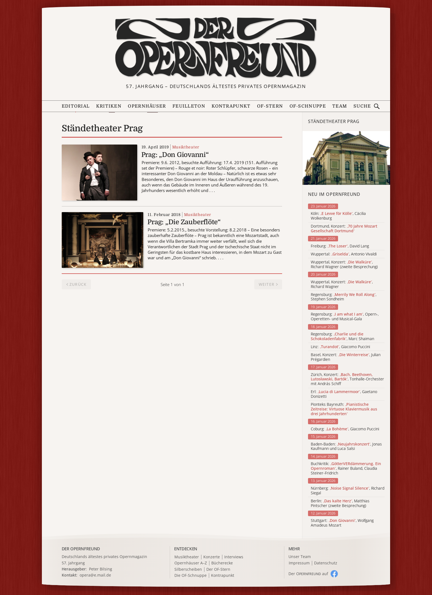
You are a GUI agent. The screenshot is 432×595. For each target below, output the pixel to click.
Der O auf (308, 573)
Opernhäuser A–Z (190, 563)
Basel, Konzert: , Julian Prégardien (345, 357)
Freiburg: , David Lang (340, 246)
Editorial (76, 106)
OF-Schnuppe (308, 106)
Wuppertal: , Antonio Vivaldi (344, 254)
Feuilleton (188, 106)
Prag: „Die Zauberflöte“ (183, 222)
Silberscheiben (188, 569)
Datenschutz (325, 563)
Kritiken (108, 106)
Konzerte (211, 557)
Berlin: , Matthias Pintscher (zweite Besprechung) (340, 503)
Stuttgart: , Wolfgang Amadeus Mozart (342, 523)
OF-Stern (270, 106)
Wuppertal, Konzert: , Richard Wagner (342, 284)
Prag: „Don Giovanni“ (175, 155)
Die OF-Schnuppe (190, 575)
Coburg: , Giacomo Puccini (345, 429)
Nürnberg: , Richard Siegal (347, 490)
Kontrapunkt (231, 106)
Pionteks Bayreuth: (344, 409)
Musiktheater (185, 147)
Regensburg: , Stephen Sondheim (343, 297)
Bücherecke (222, 563)
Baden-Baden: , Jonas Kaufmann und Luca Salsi (346, 446)
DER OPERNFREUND (81, 548)
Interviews (233, 557)
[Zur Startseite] (216, 47)
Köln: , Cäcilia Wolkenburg (338, 216)
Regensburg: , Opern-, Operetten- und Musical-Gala (345, 316)
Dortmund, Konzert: (344, 228)
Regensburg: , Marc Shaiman (342, 336)
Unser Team (299, 556)
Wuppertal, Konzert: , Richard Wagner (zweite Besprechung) (344, 264)
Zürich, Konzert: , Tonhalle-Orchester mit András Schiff (347, 379)
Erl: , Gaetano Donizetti (344, 394)
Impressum (299, 563)
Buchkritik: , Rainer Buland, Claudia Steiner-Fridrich (346, 468)
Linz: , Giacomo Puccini (340, 347)
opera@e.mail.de (95, 575)
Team (339, 106)
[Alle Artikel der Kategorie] (346, 158)
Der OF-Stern (218, 569)
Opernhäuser (147, 106)
